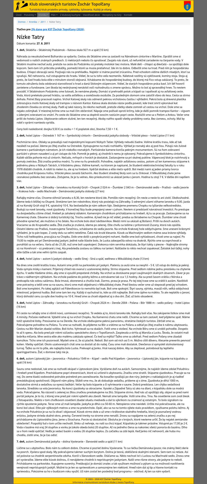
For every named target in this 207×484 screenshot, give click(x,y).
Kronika (42, 14)
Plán (53, 14)
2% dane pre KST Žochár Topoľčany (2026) (57, 29)
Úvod (18, 14)
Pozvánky (29, 14)
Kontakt (128, 14)
